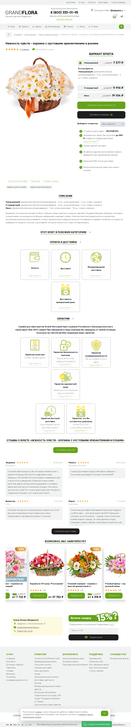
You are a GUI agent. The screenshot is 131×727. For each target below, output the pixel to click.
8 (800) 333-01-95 (64, 12)
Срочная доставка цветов (47, 705)
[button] (97, 724)
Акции (37, 674)
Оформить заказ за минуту (101, 105)
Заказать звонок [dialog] (64, 19)
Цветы (37, 27)
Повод (68, 27)
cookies (39, 712)
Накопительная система (46, 677)
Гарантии (35, 181)
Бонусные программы (45, 692)
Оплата (92, 3)
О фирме (10, 659)
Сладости (18, 715)
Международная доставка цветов (47, 687)
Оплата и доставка (18, 181)
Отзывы (9, 671)
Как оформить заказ (99, 665)
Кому (81, 27)
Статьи (93, 27)
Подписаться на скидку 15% (47, 696)
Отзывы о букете (51, 181)
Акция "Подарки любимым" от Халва (47, 700)
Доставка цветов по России (44, 681)
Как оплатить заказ (98, 668)
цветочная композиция (41, 187)
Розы (11, 27)
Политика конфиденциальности (16, 678)
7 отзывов (24, 49)
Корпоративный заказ (73, 659)
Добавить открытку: (87, 124)
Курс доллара (41, 671)
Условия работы (71, 662)
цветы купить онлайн (17, 187)
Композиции (52, 27)
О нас (82, 3)
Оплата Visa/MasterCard (46, 659)
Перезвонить (95, 659)
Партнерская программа (75, 665)
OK (104, 713)
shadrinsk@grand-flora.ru (28, 627)
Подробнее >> (35, 276)
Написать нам (96, 662)
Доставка (103, 3)
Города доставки (43, 668)
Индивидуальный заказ (45, 662)
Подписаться (93, 637)
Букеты (24, 27)
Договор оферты (14, 665)
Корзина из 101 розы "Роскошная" (46, 584)
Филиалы (10, 674)
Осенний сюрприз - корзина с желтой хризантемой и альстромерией (82, 585)
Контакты (71, 3)
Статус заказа (118, 3)
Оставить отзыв (65, 450)
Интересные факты (119, 659)
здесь (111, 625)
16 (7, 590)
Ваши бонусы (90, 141)
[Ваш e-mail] (93, 630)
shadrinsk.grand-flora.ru (114, 724)
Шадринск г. (118, 10)
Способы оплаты (42, 665)
